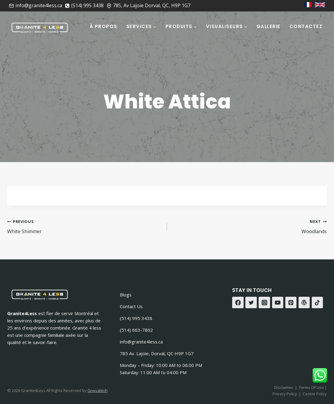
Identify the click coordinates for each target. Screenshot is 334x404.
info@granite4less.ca (141, 342)
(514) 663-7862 (136, 330)
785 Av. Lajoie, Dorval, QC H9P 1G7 (157, 353)
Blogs (126, 295)
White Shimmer (84, 226)
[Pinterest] (291, 302)
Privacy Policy (284, 393)
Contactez (306, 26)
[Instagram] (264, 302)
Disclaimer (283, 387)
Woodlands (249, 226)
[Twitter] (251, 302)
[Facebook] (238, 302)
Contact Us (131, 306)
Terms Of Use (312, 387)
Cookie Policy (315, 393)
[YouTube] (278, 302)
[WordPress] (304, 302)
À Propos (103, 26)
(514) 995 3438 (136, 318)
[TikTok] (317, 302)
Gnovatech (97, 390)
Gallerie (269, 26)
